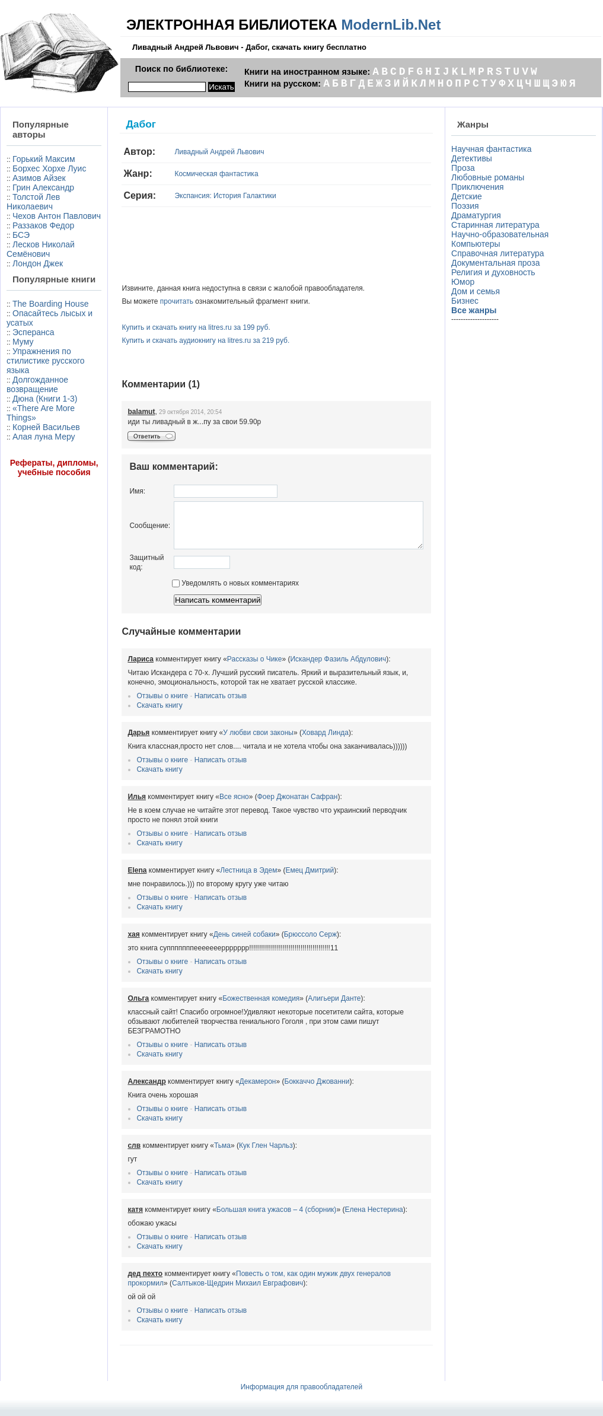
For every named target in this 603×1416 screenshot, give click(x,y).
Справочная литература (500, 253)
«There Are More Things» (32, 479)
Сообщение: (123, 530)
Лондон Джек (37, 301)
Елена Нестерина (347, 1209)
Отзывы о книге (135, 705)
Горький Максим (25, 163)
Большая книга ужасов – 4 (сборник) (249, 1209)
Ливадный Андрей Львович (192, 152)
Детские (469, 196)
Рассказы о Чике (227, 668)
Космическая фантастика (189, 174)
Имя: (111, 491)
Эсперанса (33, 389)
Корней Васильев (25, 498)
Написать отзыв (193, 705)
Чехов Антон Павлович (34, 239)
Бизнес (467, 301)
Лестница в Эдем (221, 879)
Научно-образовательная (502, 234)
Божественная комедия (234, 1007)
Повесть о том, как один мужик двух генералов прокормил (305, 1273)
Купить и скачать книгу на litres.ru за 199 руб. (169, 327)
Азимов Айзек (39, 197)
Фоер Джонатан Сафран (270, 805)
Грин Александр (43, 206)
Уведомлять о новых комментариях (208, 592)
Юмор (465, 282)
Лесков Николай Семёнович (28, 282)
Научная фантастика (494, 149)
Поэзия (467, 206)
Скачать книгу (132, 714)
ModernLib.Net (391, 25)
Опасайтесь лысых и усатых (37, 375)
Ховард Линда (298, 741)
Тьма (195, 1145)
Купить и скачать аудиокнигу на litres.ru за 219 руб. (179, 340)
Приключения (480, 187)
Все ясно (207, 805)
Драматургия (478, 215)
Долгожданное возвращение (37, 441)
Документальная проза (498, 263)
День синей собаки (217, 943)
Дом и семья (478, 291)
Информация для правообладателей (302, 1386)
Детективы (474, 158)
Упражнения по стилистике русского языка (39, 418)
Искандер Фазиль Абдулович (311, 668)
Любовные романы (490, 177)
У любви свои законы (231, 741)
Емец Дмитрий (283, 879)
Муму (22, 399)
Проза (465, 168)
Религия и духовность (496, 272)
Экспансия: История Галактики (198, 196)
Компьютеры (478, 244)
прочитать (149, 301)
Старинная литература (498, 225)
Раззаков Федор (43, 254)
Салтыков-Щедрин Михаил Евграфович (168, 1282)
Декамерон (230, 1081)
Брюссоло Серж (283, 943)
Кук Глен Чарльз (239, 1145)
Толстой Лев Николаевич (33, 220)
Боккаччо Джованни (290, 1081)
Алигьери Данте (307, 1007)
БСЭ (21, 263)
